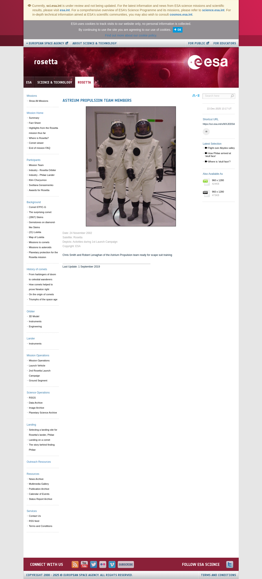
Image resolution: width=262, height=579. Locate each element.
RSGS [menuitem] (32, 397)
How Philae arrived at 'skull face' (218, 154)
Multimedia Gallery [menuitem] (39, 483)
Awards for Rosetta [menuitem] (39, 190)
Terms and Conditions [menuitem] (40, 526)
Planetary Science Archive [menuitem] (43, 412)
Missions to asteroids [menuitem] (40, 247)
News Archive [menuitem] (36, 479)
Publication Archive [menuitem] (39, 489)
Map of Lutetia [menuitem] (36, 237)
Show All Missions (38, 101)
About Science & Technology (94, 43)
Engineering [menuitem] (35, 326)
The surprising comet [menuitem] (40, 212)
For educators (224, 43)
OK (179, 30)
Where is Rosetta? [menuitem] (39, 138)
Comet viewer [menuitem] (36, 143)
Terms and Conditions (218, 575)
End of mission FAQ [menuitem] (39, 148)
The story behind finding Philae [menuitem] (42, 447)
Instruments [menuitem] (35, 321)
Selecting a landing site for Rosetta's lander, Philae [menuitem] (43, 432)
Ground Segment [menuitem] (38, 380)
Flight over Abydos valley (220, 148)
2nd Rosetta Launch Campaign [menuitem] (40, 373)
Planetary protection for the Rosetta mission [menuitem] (43, 255)
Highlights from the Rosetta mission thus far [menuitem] (43, 130)
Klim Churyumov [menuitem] (38, 180)
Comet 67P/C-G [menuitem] (37, 207)
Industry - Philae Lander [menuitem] (42, 175)
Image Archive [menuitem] (36, 407)
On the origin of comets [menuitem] (41, 294)
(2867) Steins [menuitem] (36, 217)
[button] (206, 131)
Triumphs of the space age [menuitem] (43, 299)
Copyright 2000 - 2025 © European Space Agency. (79, 575)
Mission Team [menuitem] (36, 165)
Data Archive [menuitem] (36, 402)
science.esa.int (213, 10)
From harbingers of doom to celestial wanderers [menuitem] (42, 277)
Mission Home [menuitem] (35, 113)
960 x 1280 (222, 182)
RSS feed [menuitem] (34, 521)
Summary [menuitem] (34, 118)
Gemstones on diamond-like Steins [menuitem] (42, 225)
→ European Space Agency (45, 43)
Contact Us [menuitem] (35, 516)
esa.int (65, 10)
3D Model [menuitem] (34, 316)
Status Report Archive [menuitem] (40, 499)
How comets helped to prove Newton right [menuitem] (41, 287)
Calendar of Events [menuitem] (39, 494)
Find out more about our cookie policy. (131, 35)
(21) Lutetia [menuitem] (35, 232)
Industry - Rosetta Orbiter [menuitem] (42, 170)
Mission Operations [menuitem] (39, 360)
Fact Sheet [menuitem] (35, 123)
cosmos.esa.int (181, 14)
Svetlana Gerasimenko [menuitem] (41, 185)
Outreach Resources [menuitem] (39, 461)
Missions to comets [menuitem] (39, 242)
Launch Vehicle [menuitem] (37, 365)
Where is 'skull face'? (218, 161)
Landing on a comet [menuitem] (39, 440)
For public (196, 43)
